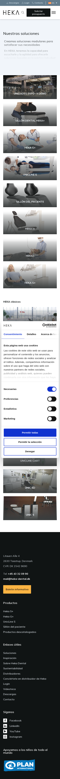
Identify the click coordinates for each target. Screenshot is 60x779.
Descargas (9, 694)
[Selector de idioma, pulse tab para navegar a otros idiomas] (53, 3)
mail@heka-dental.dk (16, 578)
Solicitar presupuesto (38, 12)
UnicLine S (9, 621)
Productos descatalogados (19, 632)
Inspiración (9, 658)
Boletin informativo (17, 589)
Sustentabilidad (13, 668)
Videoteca (9, 689)
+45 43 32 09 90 (18, 573)
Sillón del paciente (14, 626)
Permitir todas (30, 432)
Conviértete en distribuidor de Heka (24, 678)
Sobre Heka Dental (14, 663)
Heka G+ (8, 616)
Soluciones (9, 652)
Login (6, 683)
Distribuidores (11, 673)
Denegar (30, 451)
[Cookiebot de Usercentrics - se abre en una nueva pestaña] (42, 325)
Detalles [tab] (31, 334)
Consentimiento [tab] (13, 334)
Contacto (9, 699)
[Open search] (22, 12)
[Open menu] (53, 12)
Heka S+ (8, 611)
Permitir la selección (30, 442)
